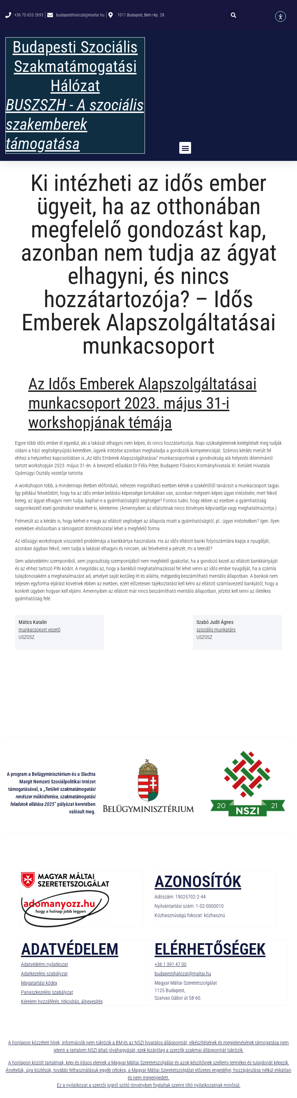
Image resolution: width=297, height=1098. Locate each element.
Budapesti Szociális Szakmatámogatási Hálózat (75, 66)
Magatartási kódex (39, 983)
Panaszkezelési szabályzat (47, 992)
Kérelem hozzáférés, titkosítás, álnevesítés (62, 1001)
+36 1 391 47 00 (170, 964)
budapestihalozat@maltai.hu (183, 973)
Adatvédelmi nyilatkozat (44, 964)
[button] (233, 15)
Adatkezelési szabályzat (44, 973)
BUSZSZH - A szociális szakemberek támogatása (75, 124)
